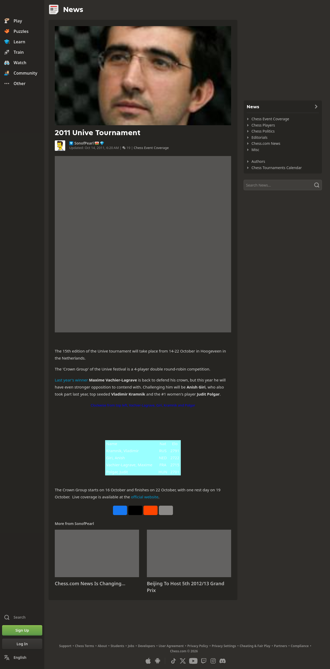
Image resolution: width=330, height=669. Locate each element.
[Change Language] (22, 657)
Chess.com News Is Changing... (90, 583)
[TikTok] (173, 661)
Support (65, 646)
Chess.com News (265, 143)
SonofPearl (84, 143)
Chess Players (263, 125)
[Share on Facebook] (120, 510)
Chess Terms (84, 646)
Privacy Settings (224, 646)
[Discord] (222, 661)
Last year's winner (71, 380)
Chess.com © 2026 (184, 651)
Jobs (131, 646)
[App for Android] (157, 661)
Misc (255, 149)
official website (144, 496)
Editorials (259, 137)
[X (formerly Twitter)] (183, 661)
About (102, 646)
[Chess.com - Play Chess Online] (22, 9)
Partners (280, 646)
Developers (146, 646)
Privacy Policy (197, 646)
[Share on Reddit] (150, 510)
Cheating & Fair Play (255, 646)
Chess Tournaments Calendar (276, 167)
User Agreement (171, 646)
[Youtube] (193, 661)
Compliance (300, 646)
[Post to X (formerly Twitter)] (135, 510)
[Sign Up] (22, 630)
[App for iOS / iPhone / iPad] (148, 661)
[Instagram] (213, 661)
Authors (258, 161)
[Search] (283, 185)
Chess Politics (263, 131)
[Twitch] (204, 661)
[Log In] (22, 644)
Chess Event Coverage (151, 147)
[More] (166, 510)
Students (117, 646)
